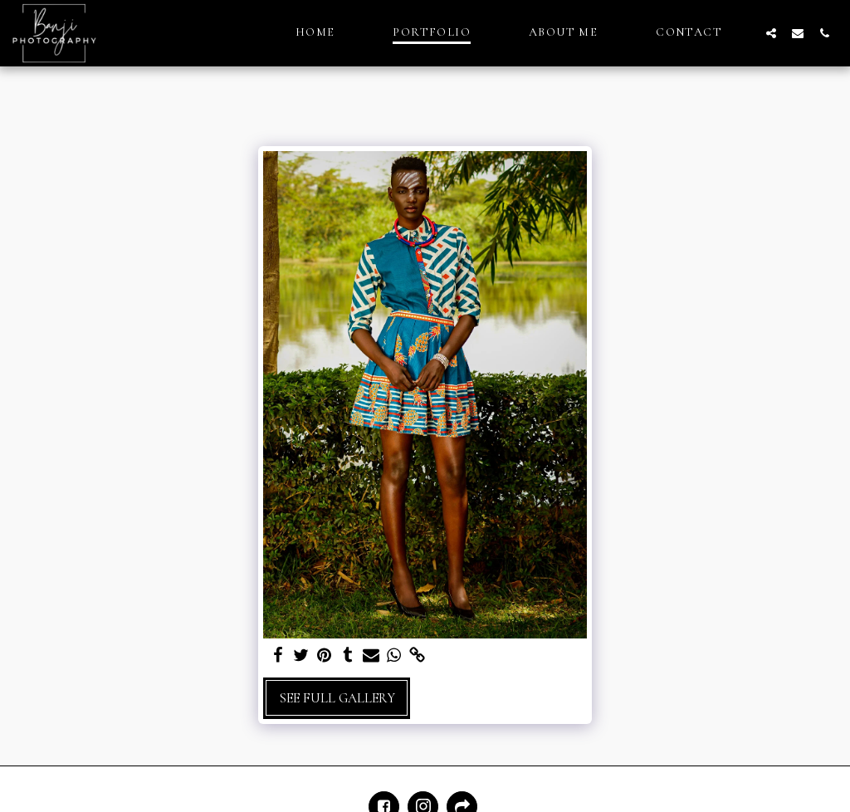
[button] (771, 33)
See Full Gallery (337, 698)
